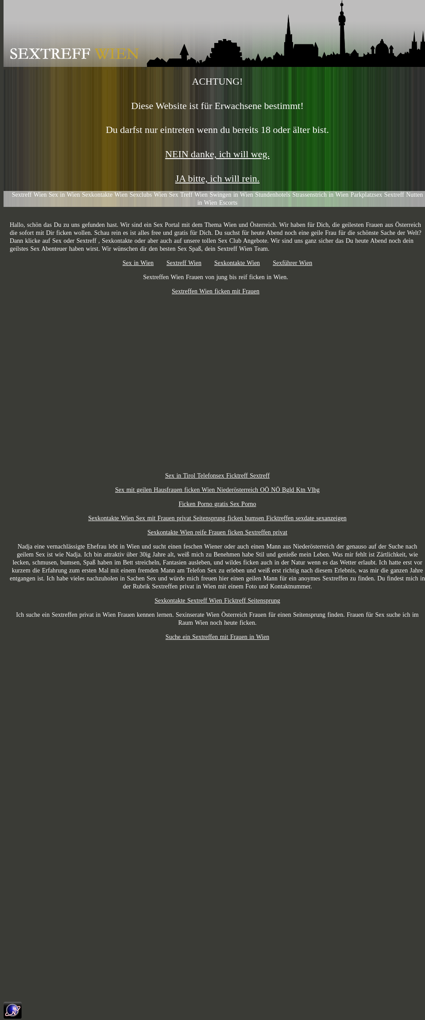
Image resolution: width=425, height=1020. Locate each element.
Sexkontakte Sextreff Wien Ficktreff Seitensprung (217, 600)
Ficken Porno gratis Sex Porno (217, 504)
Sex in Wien (138, 263)
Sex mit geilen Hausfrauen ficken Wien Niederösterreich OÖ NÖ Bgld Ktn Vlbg (217, 490)
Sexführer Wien (292, 263)
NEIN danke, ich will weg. (217, 154)
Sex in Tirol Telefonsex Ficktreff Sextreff (217, 475)
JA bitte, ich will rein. (217, 178)
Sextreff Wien (183, 263)
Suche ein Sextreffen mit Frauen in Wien (217, 637)
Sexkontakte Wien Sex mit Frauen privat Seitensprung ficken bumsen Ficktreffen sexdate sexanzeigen (217, 518)
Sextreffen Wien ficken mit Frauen (215, 291)
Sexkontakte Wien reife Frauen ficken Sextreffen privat (217, 532)
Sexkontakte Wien (237, 263)
